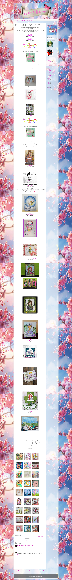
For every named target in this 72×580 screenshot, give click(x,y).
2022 (49, 79)
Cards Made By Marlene (21, 545)
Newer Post (17, 570)
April (49, 69)
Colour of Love (30, 165)
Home (17, 20)
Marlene (31, 86)
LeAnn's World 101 (30, 35)
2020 (49, 82)
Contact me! (29, 20)
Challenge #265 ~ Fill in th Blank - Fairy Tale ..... (52, 72)
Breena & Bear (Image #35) (31, 258)
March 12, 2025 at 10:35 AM (29, 545)
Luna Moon (31, 340)
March (50, 70)
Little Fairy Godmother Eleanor (31, 239)
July (49, 65)
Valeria (31, 115)
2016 (49, 87)
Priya (31, 38)
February (50, 74)
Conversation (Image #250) (31, 214)
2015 (49, 88)
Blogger (41, 576)
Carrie (31, 34)
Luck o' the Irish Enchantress (31, 315)
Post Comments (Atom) (22, 572)
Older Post (43, 570)
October (50, 62)
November (50, 61)
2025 (49, 60)
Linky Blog (42, 536)
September (50, 64)
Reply (18, 549)
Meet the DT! (22, 20)
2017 (49, 86)
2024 (49, 77)
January (50, 75)
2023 (49, 78)
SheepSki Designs (25, 540)
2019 (49, 83)
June (49, 66)
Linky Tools (39, 536)
